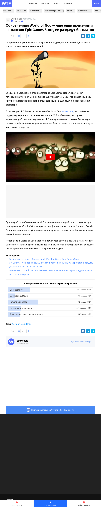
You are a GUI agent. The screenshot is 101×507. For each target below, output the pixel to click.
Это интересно (50, 503)
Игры (29, 324)
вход (96, 3)
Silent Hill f (35, 11)
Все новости (17, 503)
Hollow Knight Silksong (54, 11)
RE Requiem (21, 11)
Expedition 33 (85, 11)
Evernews (22, 340)
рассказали (68, 111)
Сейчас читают (84, 503)
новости (33, 3)
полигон (68, 3)
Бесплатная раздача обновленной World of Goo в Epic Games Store (44, 259)
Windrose (8, 11)
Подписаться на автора (80, 342)
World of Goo (16, 19)
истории (45, 3)
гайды (56, 3)
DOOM (70, 11)
